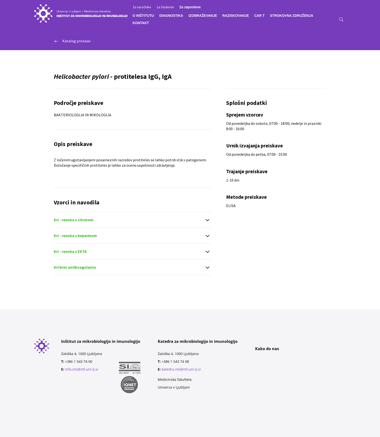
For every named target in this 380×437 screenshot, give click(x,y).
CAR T (259, 16)
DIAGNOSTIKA (171, 16)
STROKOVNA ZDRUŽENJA (291, 16)
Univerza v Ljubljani (174, 387)
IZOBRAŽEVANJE (202, 16)
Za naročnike (142, 7)
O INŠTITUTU (143, 16)
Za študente (165, 7)
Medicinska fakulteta (175, 379)
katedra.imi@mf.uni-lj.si (181, 369)
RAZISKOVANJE (235, 16)
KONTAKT (141, 23)
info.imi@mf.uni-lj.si (81, 369)
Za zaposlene (190, 7)
